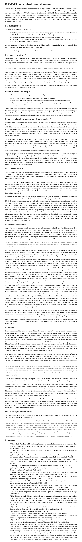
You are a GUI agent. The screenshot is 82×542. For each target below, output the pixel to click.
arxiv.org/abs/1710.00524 (17, 448)
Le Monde (51, 513)
